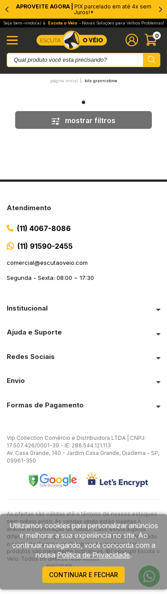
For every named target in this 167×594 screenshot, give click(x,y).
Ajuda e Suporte (34, 332)
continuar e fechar (83, 574)
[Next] (160, 9)
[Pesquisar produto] (151, 60)
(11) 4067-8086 (44, 228)
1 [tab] (84, 102)
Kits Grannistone (101, 80)
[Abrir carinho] (152, 40)
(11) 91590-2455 (45, 246)
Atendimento (29, 207)
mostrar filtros (84, 120)
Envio (16, 380)
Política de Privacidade (93, 554)
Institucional (27, 308)
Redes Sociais (31, 356)
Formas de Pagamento (45, 405)
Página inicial (64, 80)
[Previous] (6, 9)
